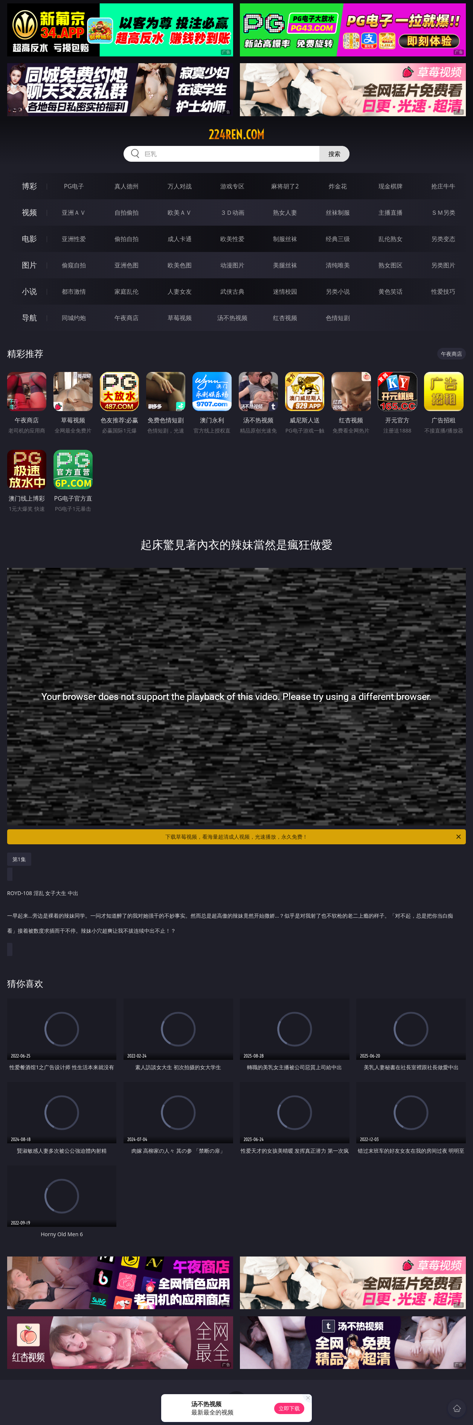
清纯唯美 (338, 265)
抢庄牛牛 (443, 186)
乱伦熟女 (390, 239)
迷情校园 (285, 291)
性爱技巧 (443, 291)
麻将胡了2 (285, 186)
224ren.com (236, 134)
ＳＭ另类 (443, 212)
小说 (29, 291)
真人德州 (126, 186)
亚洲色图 (126, 265)
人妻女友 (180, 291)
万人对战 (180, 186)
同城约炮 (74, 318)
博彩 (29, 186)
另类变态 (443, 239)
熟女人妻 (285, 212)
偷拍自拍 (126, 239)
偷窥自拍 (74, 265)
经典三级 (338, 239)
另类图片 (443, 265)
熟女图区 (390, 265)
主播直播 (390, 212)
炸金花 (338, 186)
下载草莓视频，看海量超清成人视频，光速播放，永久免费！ (313, 836)
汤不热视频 (232, 318)
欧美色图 (180, 265)
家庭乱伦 (126, 291)
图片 (29, 265)
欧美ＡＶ (180, 212)
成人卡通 (180, 239)
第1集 (19, 859)
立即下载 (289, 1408)
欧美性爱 (232, 239)
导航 (29, 318)
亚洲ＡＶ (74, 212)
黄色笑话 (390, 291)
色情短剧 (338, 318)
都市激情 (74, 291)
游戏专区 (232, 186)
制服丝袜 (285, 239)
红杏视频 (285, 318)
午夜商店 (126, 318)
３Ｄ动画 (232, 212)
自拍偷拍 (126, 212)
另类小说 (338, 291)
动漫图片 (232, 265)
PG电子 (74, 186)
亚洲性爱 (74, 239)
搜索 (334, 154)
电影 (29, 239)
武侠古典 (232, 291)
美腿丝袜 (285, 265)
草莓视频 (180, 318)
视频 (29, 212)
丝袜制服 (338, 212)
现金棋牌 (390, 186)
